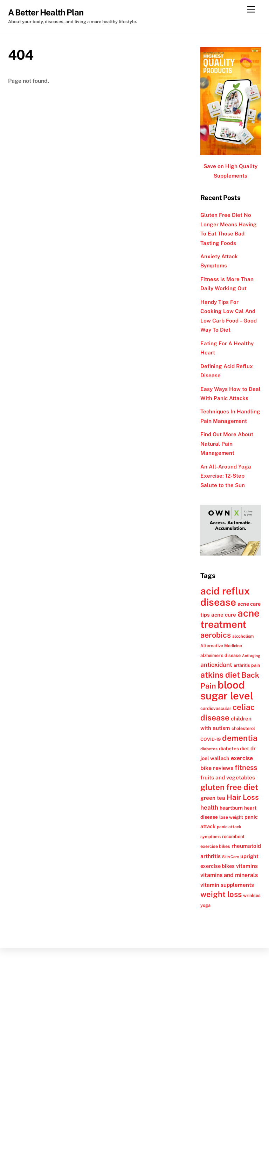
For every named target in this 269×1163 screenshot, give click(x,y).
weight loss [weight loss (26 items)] (221, 894)
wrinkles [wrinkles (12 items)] (252, 895)
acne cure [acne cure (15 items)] (223, 614)
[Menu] (251, 9)
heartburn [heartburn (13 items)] (231, 808)
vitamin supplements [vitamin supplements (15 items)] (227, 885)
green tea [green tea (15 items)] (212, 798)
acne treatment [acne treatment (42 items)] (230, 618)
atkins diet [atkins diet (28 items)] (220, 674)
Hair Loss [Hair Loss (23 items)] (243, 797)
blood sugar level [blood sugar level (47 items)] (226, 690)
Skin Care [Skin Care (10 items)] (230, 857)
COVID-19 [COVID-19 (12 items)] (210, 739)
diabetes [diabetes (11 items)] (209, 748)
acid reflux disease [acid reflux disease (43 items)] (225, 596)
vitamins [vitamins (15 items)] (247, 866)
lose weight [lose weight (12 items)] (231, 817)
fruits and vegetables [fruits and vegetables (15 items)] (227, 777)
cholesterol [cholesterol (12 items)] (243, 728)
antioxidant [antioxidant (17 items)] (216, 664)
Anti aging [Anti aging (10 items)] (251, 655)
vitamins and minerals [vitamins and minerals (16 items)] (229, 875)
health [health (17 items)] (209, 807)
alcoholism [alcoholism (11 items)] (243, 636)
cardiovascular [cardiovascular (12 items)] (215, 708)
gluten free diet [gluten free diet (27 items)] (229, 787)
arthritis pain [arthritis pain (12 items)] (247, 665)
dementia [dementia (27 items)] (239, 738)
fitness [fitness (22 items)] (246, 767)
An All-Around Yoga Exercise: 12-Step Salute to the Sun (225, 476)
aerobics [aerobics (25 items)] (215, 635)
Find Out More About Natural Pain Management (226, 443)
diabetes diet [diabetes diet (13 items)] (234, 748)
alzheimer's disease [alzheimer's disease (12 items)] (220, 655)
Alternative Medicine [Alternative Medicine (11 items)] (221, 645)
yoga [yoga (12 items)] (205, 905)
